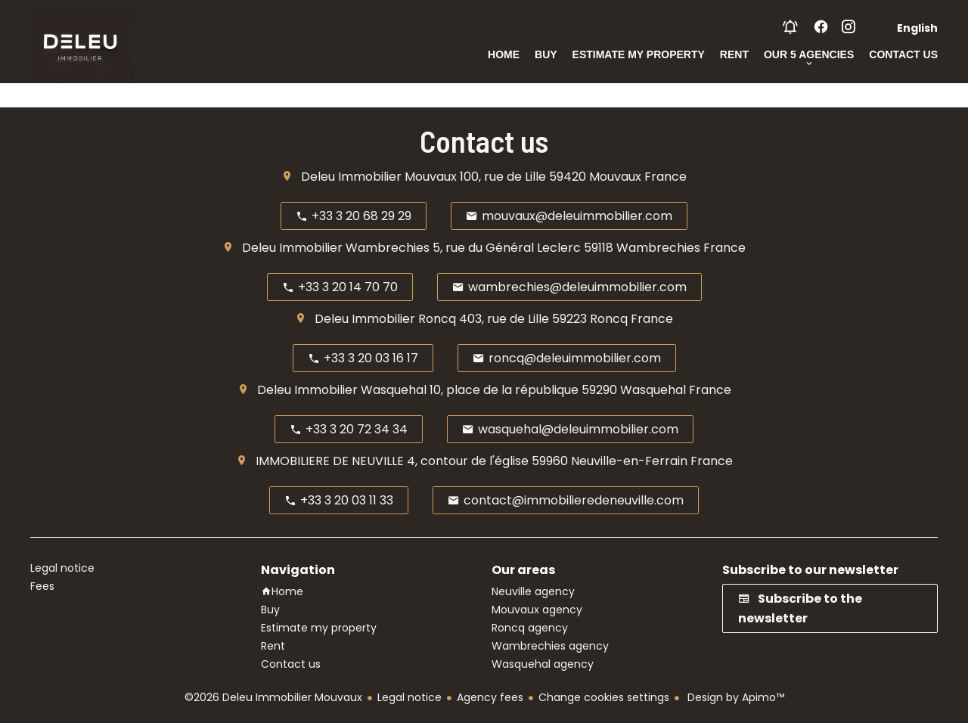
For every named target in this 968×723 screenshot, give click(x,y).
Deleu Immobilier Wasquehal (342, 390)
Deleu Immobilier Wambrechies (336, 247)
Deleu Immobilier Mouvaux (379, 176)
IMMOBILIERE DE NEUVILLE (330, 461)
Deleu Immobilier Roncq (385, 318)
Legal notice (409, 697)
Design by (734, 697)
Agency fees (490, 697)
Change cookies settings (603, 697)
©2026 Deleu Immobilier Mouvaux (273, 697)
